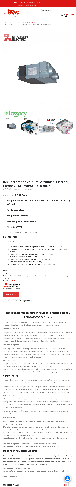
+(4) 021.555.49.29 (34, 2)
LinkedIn (12, 300)
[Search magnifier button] (70, 10)
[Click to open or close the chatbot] (68, 479)
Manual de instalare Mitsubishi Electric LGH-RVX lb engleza (31, 254)
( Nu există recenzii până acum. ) (23, 189)
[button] (65, 485)
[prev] (68, 182)
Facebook (4, 300)
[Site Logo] (13, 13)
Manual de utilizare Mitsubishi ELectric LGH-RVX (27, 257)
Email (20, 300)
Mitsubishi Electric (33, 276)
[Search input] (55, 10)
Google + (16, 300)
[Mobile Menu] (4, 13)
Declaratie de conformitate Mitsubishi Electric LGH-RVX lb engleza (34, 264)
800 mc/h (11, 276)
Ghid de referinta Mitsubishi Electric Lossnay (26, 262)
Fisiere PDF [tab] (9, 241)
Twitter (8, 300)
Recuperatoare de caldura (17, 273)
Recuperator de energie (61, 276)
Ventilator (6, 278)
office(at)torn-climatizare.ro (27, 5)
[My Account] (61, 15)
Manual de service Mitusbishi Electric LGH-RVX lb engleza (31, 259)
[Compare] (65, 15)
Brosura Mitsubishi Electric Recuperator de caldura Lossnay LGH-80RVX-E (37, 247)
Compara (28, 301)
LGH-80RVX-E (18, 276)
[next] (71, 182)
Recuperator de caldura (47, 276)
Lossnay (25, 276)
